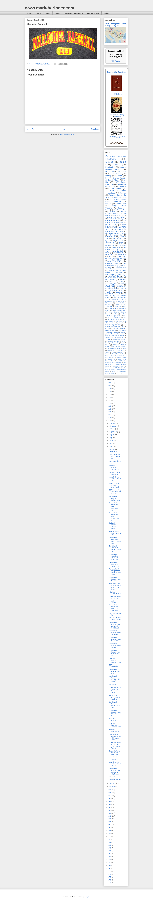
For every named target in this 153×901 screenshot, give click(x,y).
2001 (109, 822)
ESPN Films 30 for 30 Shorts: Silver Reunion (115, 485)
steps (111, 256)
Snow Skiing (118, 215)
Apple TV (123, 217)
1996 (109, 836)
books (123, 162)
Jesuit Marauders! (115, 780)
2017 (109, 409)
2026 (109, 383)
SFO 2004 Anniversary (119, 346)
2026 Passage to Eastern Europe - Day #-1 (115, 25)
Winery (118, 373)
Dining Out (109, 172)
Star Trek (115, 328)
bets (125, 317)
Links (106, 345)
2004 (109, 813)
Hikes (120, 176)
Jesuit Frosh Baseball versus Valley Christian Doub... (115, 704)
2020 (109, 400)
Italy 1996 (119, 361)
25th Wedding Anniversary (117, 269)
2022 (109, 394)
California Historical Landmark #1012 (113, 525)
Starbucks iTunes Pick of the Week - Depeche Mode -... (115, 516)
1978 (109, 874)
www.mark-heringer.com (49, 8)
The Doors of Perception (117, 136)
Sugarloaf (118, 306)
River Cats (108, 303)
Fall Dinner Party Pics (115, 248)
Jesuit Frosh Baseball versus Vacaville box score (115, 652)
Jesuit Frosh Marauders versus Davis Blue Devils (114, 556)
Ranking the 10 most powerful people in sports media (115, 571)
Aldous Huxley (117, 137)
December (113, 423)
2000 (109, 825)
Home (29, 13)
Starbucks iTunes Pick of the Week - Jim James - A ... (115, 689)
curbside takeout (112, 262)
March (111, 449)
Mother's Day (118, 240)
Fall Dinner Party (120, 210)
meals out (113, 355)
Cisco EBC (118, 272)
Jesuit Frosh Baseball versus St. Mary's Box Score (115, 678)
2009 (109, 798)
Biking (120, 281)
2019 (109, 403)
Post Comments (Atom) (67, 134)
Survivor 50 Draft (93, 13)
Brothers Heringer (113, 341)
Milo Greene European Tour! (115, 593)
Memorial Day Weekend (112, 325)
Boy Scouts (109, 321)
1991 (109, 848)
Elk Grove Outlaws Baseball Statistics (115, 200)
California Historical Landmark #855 (115, 660)
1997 (109, 833)
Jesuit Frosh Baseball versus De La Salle (115, 632)
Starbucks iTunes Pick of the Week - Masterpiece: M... (115, 506)
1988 (109, 857)
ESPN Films (116, 247)
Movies (38, 13)
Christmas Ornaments (112, 220)
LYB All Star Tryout (112, 294)
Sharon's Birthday (111, 224)
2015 (109, 415)
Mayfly (107, 253)
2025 (109, 386)
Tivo (123, 353)
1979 (109, 871)
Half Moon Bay (112, 308)
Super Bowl (122, 254)
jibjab (124, 306)
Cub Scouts (115, 189)
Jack (122, 343)
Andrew (123, 187)
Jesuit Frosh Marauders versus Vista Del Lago (115, 540)
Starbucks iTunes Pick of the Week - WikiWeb (115, 599)
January (112, 786)
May (111, 443)
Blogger (87, 897)
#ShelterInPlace (116, 260)
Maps (113, 352)
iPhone (111, 281)
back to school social (114, 317)
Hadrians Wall (111, 359)
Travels (57, 13)
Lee (106, 178)
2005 (109, 810)
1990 (109, 851)
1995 (109, 839)
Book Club (109, 254)
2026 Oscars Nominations (73, 13)
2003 (109, 816)
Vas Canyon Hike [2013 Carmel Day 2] (114, 456)
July (111, 437)
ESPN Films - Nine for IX (113, 666)
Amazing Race (117, 299)
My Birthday (117, 238)
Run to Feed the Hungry (114, 231)
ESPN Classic (120, 350)
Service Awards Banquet (118, 310)
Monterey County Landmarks (114, 473)
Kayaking (119, 292)
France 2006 (121, 204)
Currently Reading (116, 72)
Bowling (116, 332)
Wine (106, 355)
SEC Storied (120, 352)
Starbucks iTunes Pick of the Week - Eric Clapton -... (115, 753)
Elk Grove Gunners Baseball (115, 233)
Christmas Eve (110, 237)
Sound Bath (115, 353)
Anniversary (110, 191)
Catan (121, 242)
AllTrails (112, 212)
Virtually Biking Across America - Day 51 (115, 533)
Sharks (107, 337)
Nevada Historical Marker (115, 212)
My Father (112, 684)
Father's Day (109, 245)
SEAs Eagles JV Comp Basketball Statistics (115, 257)
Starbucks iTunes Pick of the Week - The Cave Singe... (115, 607)
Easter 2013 (113, 452)
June (111, 440)
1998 (109, 830)
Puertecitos (115, 366)
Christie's (108, 292)
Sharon (107, 368)
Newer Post (31, 129)
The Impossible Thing (117, 115)
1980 (109, 868)
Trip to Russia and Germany (115, 277)
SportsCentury (118, 337)
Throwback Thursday (116, 219)
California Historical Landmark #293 (115, 725)
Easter (121, 244)
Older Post (95, 129)
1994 (109, 842)
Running (123, 193)
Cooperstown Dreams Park (115, 274)
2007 (109, 804)
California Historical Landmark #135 (115, 467)
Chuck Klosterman (117, 94)
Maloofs (121, 323)
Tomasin (107, 339)
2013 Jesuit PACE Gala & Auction (115, 619)
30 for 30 (122, 172)
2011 (109, 793)
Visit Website (115, 61)
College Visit (109, 287)
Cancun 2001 (111, 350)
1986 (109, 859)
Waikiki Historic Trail (114, 348)
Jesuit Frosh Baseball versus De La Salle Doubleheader (115, 625)
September (113, 432)
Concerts (119, 321)
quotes (124, 348)
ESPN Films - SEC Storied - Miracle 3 (114, 697)
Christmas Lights (111, 263)
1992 (109, 845)
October (112, 429)
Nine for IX (121, 301)
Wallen (115, 314)
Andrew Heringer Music (115, 168)
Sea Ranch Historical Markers (115, 221)
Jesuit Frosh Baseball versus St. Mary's (115, 579)
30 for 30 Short (120, 197)
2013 (109, 420)
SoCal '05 (116, 368)
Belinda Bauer (117, 116)
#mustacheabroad (116, 290)
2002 (109, 819)
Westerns (123, 279)
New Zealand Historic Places (114, 336)
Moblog (108, 176)
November (113, 426)
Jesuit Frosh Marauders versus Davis (114, 564)
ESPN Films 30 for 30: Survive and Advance (115, 491)
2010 (109, 796)
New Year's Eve (116, 235)
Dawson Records (121, 357)
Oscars (107, 328)
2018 (109, 406)
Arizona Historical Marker (116, 319)
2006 (109, 807)
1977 (109, 877)
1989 (109, 854)
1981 (109, 865)
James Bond (118, 229)
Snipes (107, 353)
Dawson (123, 332)
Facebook (109, 167)
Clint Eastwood (110, 283)
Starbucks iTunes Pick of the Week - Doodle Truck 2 (115, 745)
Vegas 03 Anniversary (119, 339)
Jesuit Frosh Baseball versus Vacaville (115, 645)
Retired (106, 13)
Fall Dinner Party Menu (115, 264)
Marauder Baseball (112, 719)
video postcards (109, 357)
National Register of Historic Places (115, 179)
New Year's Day (114, 276)
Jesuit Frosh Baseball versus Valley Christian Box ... (115, 712)
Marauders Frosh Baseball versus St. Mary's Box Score (115, 586)
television (121, 355)
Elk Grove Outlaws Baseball (115, 250)
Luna (124, 316)
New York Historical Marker (116, 334)
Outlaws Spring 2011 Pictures (115, 284)
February (112, 783)
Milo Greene (116, 174)
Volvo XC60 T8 (118, 253)
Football (116, 93)
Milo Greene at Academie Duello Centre (114, 498)
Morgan (108, 204)
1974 (109, 883)
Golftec (107, 352)
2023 (109, 391)
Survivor (123, 288)
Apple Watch (116, 316)
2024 (109, 388)
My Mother (112, 759)
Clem (107, 240)
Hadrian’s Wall (114, 343)
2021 (109, 397)
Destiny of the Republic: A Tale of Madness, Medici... (115, 737)
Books (48, 13)
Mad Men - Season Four (114, 730)
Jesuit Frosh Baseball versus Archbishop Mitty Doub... (115, 771)
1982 (109, 862)
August (111, 435)
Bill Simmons (110, 279)
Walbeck (114, 371)
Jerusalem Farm (110, 301)
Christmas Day (110, 244)
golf (116, 165)
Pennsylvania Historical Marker (115, 287)
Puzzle (122, 366)
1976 (109, 880)
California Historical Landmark (115, 157)
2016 (109, 412)
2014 (109, 417)
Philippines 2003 (120, 267)
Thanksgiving (109, 242)
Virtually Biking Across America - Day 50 (115, 764)
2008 (109, 801)
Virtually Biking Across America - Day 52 (115, 478)
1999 (109, 827)
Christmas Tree (110, 217)
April (111, 446)
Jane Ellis (112, 777)
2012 (109, 790)
